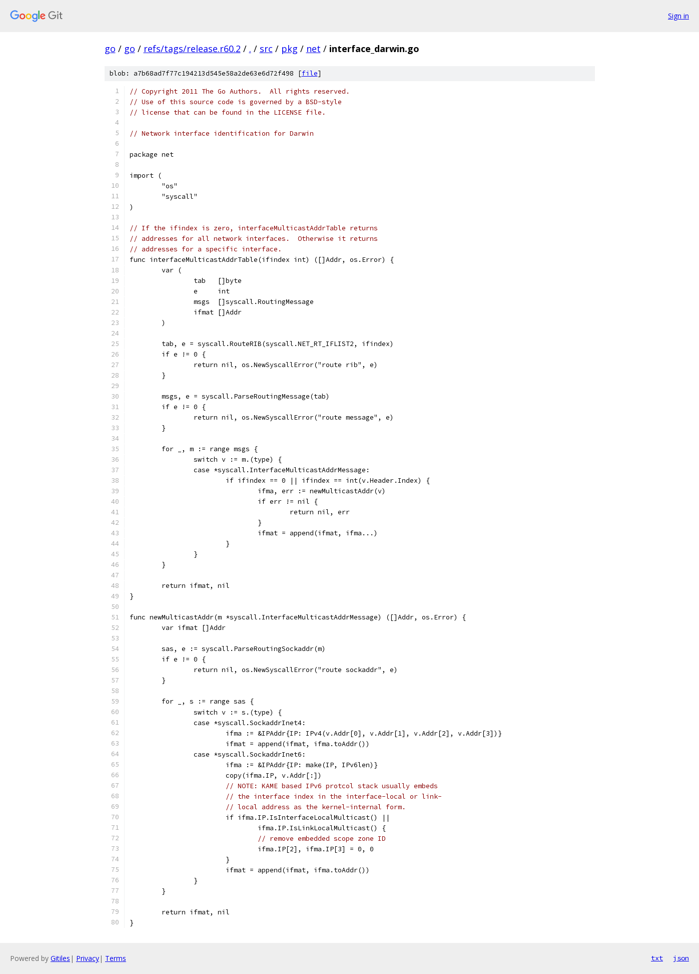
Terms (115, 958)
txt (657, 957)
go (110, 49)
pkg (289, 49)
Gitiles (60, 958)
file (310, 73)
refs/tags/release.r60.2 (192, 49)
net (313, 49)
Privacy (87, 958)
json (681, 957)
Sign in (678, 16)
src (266, 49)
